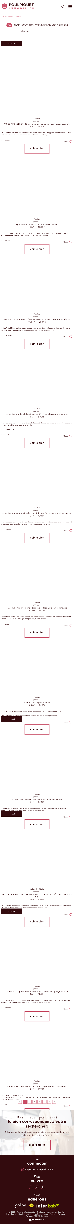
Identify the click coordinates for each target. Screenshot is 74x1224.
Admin (52, 1214)
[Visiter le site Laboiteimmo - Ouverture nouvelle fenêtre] (37, 1221)
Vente (11, 16)
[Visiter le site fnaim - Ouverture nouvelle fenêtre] (31, 1205)
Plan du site (11, 1214)
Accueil (4, 16)
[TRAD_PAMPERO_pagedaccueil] (18, 8)
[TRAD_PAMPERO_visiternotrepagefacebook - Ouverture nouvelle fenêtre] (31, 1187)
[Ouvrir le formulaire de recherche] (63, 7)
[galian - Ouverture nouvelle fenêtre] (20, 1205)
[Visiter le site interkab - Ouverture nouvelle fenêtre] (48, 1205)
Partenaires (62, 1214)
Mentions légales (41, 1214)
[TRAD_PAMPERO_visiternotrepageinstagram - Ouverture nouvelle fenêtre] (37, 1187)
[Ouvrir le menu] (70, 6)
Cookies (44, 1216)
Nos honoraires (25, 1214)
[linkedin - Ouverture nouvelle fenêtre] (43, 1187)
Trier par (25, 31)
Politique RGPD (32, 1216)
